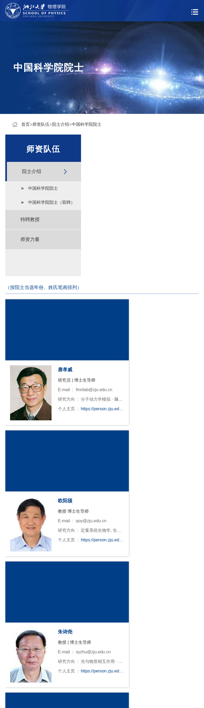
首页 (25, 124)
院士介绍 (60, 124)
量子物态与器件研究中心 (58, 667)
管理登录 (134, 699)
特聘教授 (30, 219)
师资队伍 (40, 124)
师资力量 (30, 239)
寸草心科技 (112, 699)
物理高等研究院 (50, 655)
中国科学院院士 (86, 124)
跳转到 (169, 525)
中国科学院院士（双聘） (51, 202)
